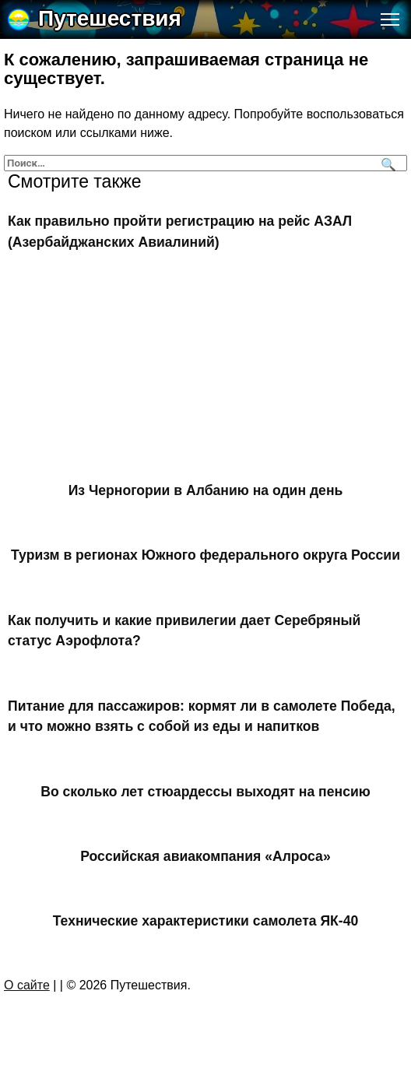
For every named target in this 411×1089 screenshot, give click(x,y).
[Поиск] (386, 163)
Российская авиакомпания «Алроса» (205, 856)
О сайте (27, 985)
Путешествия (109, 18)
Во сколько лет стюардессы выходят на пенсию (205, 791)
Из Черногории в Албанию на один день (205, 490)
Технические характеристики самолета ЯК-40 (206, 921)
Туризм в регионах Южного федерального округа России (205, 555)
